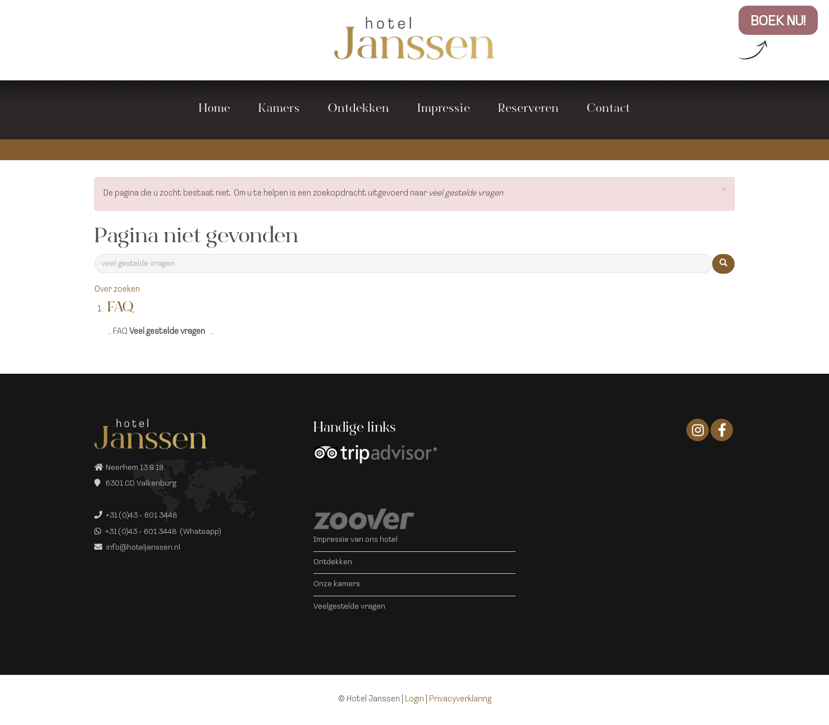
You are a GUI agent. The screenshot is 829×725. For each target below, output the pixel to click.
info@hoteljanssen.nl (143, 547)
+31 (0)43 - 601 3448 (141, 515)
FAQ (120, 308)
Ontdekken (358, 109)
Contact (608, 109)
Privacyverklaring (460, 699)
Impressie (443, 109)
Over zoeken (117, 290)
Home (214, 109)
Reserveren (528, 109)
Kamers (279, 109)
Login (414, 699)
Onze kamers (336, 584)
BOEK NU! (778, 22)
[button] (723, 191)
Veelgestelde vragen (349, 606)
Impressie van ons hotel (355, 540)
